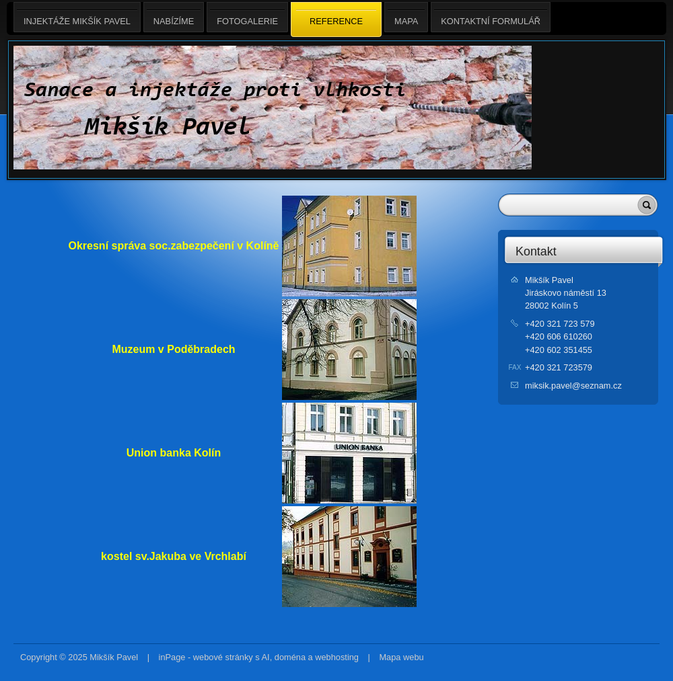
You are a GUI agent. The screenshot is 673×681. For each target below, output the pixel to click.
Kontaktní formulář (491, 17)
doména (290, 657)
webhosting (337, 657)
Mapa (406, 17)
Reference (336, 20)
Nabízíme (173, 17)
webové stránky (223, 657)
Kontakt (536, 251)
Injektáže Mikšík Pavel (77, 17)
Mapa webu (401, 657)
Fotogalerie (247, 17)
